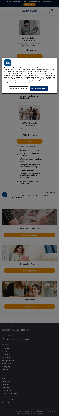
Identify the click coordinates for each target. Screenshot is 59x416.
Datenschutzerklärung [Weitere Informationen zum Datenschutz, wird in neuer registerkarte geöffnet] (36, 82)
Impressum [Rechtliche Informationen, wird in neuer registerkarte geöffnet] (46, 82)
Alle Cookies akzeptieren (39, 88)
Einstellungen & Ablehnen (18, 88)
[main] (30, 76)
